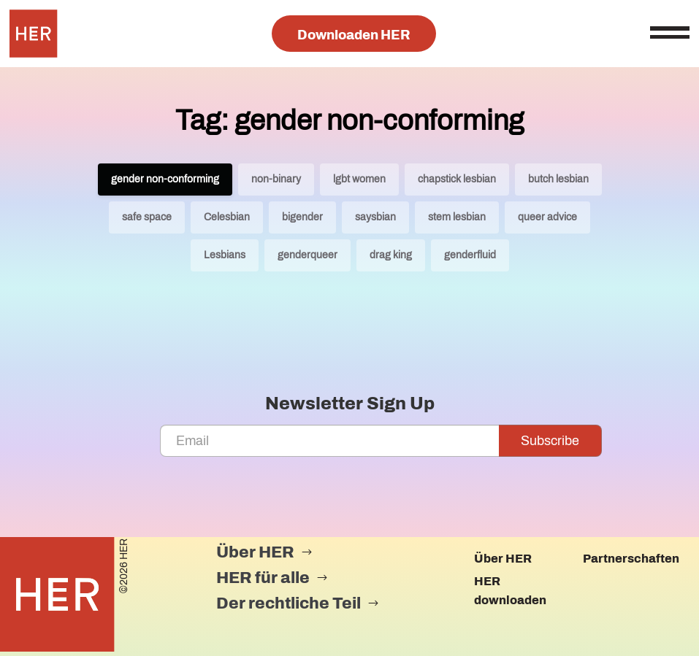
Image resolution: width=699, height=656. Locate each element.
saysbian (375, 217)
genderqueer (307, 255)
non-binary (276, 179)
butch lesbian (558, 179)
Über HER (503, 558)
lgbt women (359, 179)
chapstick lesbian (457, 179)
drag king (391, 255)
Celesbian (227, 217)
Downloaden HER (353, 35)
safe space (147, 217)
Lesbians (224, 255)
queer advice (547, 217)
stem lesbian (457, 217)
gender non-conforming (165, 179)
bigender (302, 217)
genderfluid (470, 255)
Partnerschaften (631, 558)
